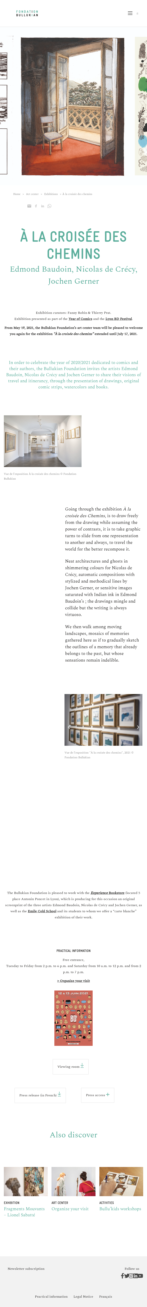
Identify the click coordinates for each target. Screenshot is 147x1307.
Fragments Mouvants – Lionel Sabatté (24, 1212)
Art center (32, 194)
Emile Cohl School (42, 911)
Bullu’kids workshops (120, 1209)
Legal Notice (83, 1296)
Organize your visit (70, 1209)
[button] (132, 13)
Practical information (51, 1296)
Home (16, 194)
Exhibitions (51, 194)
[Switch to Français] (105, 1296)
